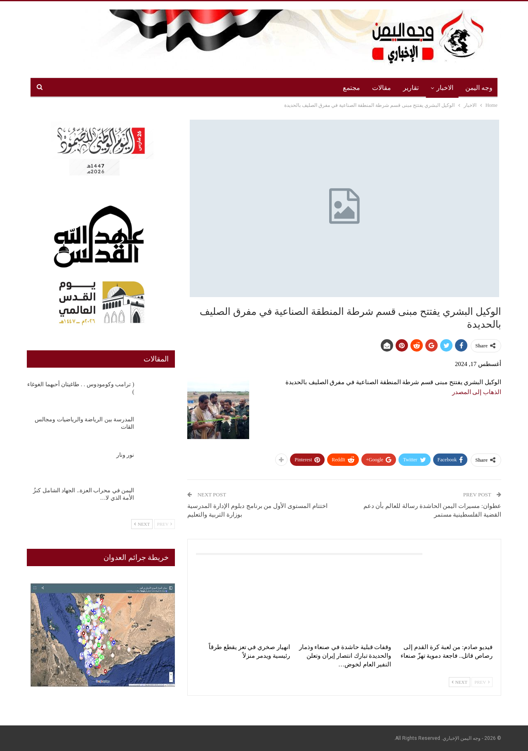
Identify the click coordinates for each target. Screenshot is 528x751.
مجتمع (351, 87)
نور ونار (125, 455)
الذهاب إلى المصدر (477, 392)
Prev (482, 682)
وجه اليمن (479, 87)
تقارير (411, 87)
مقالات (381, 87)
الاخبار (444, 87)
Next (459, 682)
